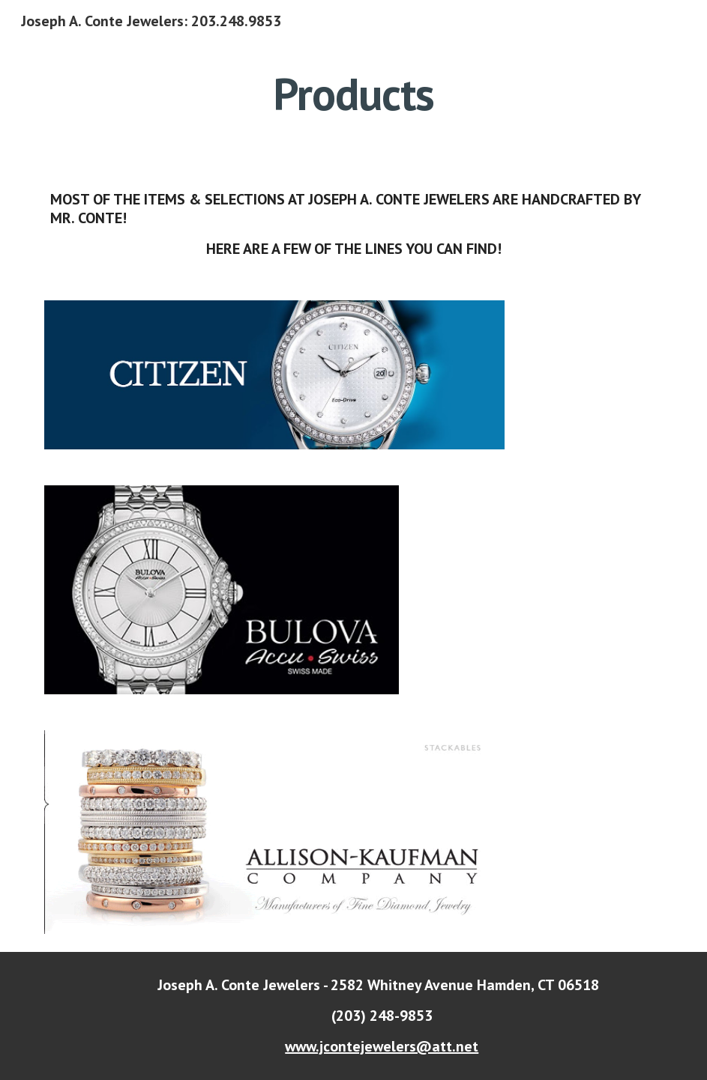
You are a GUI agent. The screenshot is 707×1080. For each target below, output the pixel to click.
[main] (354, 93)
